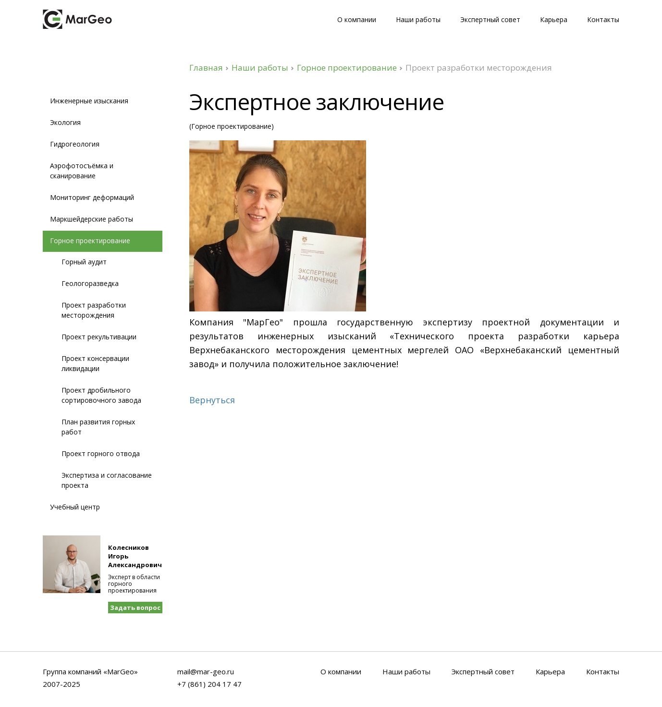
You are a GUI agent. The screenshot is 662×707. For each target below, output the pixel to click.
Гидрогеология (74, 144)
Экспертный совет (490, 19)
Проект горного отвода (100, 453)
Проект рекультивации (98, 336)
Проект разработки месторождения (93, 310)
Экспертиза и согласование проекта (106, 480)
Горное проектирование (347, 67)
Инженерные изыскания (89, 100)
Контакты (603, 19)
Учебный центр (75, 506)
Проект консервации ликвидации (95, 363)
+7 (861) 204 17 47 (209, 684)
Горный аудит (84, 261)
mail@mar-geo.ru (205, 672)
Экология (65, 122)
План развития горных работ (98, 426)
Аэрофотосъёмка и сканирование (81, 170)
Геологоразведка (90, 283)
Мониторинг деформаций (92, 197)
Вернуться (212, 400)
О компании (356, 19)
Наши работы (418, 19)
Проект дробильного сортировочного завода (101, 395)
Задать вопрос (135, 607)
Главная (206, 67)
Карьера (553, 19)
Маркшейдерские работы (91, 218)
